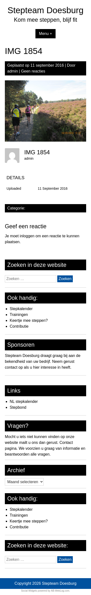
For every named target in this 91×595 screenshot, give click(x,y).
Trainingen (19, 315)
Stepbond (18, 407)
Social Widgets (29, 590)
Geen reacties (33, 71)
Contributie (19, 326)
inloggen (27, 236)
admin (12, 71)
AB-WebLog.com (60, 590)
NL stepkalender (24, 401)
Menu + (45, 33)
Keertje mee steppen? (29, 320)
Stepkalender (21, 309)
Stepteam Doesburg (45, 10)
